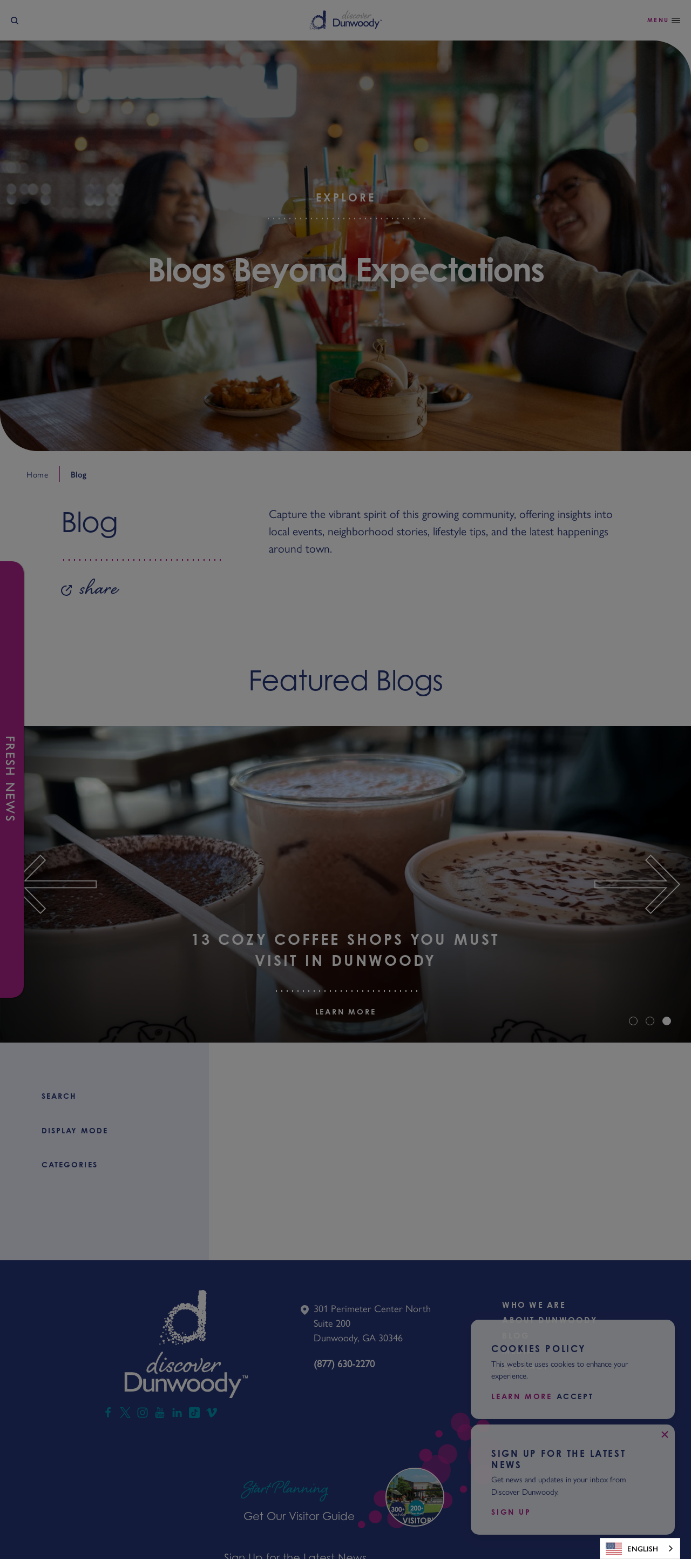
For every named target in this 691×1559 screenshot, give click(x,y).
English (632, 1548)
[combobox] (640, 1548)
